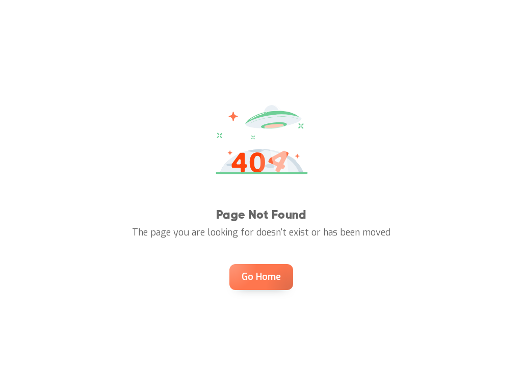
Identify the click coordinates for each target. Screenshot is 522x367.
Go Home (261, 277)
